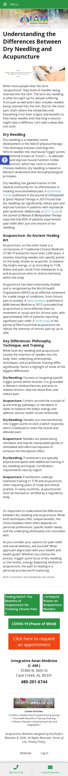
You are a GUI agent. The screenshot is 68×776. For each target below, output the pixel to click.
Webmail (25, 753)
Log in (44, 753)
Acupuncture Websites (19, 734)
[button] (4, 160)
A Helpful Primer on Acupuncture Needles (52, 603)
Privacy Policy (36, 742)
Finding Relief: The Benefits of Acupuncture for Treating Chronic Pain (21, 605)
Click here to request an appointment (34, 641)
